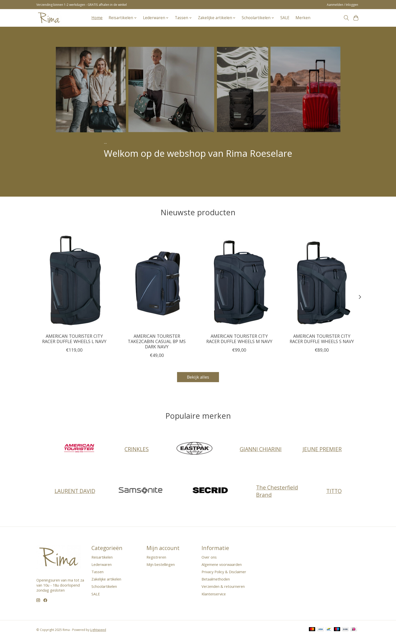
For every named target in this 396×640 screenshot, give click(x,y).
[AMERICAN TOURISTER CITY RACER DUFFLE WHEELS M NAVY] (239, 279)
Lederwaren (101, 565)
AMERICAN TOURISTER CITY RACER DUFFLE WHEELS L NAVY (74, 338)
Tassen (97, 572)
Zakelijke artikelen (106, 579)
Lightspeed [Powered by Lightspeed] (98, 630)
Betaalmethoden (216, 579)
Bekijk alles (198, 377)
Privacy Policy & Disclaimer (224, 572)
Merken (302, 17)
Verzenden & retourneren (223, 587)
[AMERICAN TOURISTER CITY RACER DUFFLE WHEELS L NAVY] (74, 279)
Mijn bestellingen (160, 565)
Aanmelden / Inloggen (342, 5)
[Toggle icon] (346, 17)
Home (97, 17)
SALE (284, 17)
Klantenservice (214, 594)
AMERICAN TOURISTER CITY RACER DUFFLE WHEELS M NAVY (239, 338)
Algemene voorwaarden (222, 565)
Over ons (209, 557)
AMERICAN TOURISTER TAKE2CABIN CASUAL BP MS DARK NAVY (157, 341)
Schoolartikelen (104, 587)
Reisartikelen (102, 557)
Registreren (156, 557)
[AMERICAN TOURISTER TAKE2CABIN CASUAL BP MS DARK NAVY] (156, 279)
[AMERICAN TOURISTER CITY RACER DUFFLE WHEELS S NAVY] (322, 279)
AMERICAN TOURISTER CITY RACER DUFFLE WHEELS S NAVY (322, 338)
